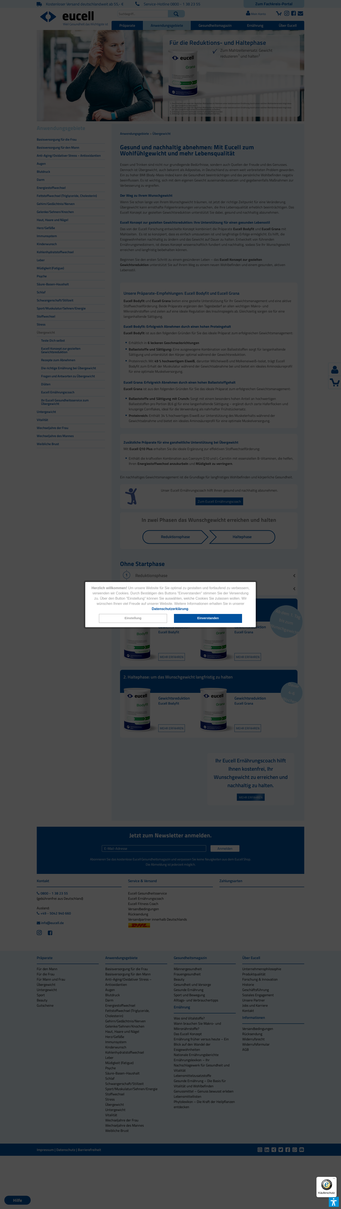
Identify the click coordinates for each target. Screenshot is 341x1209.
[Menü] (334, 1179)
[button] (133, 618)
